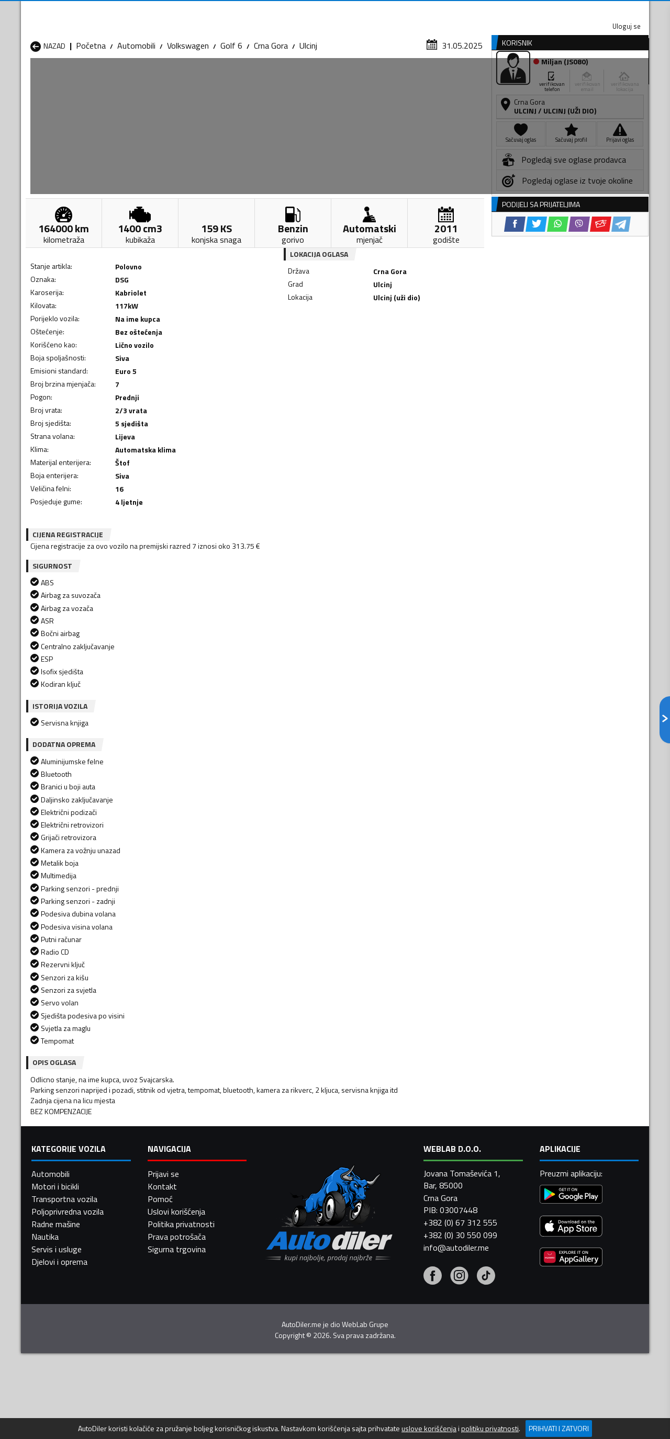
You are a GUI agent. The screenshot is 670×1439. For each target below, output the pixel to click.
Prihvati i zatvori (559, 1428)
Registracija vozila (530, 80)
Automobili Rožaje (288, 1272)
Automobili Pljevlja (402, 1260)
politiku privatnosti (490, 1428)
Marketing (462, 10)
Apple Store (335, 10)
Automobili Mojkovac (406, 1247)
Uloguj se (576, 10)
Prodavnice (151, 80)
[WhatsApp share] (364, 345)
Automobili (136, 102)
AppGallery (401, 10)
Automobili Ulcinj (59, 1285)
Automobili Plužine (62, 1272)
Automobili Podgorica (181, 1272)
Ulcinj (308, 102)
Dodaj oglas (615, 80)
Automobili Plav (284, 1260)
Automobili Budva (61, 1235)
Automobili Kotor (287, 1247)
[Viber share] (385, 345)
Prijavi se (163, 1401)
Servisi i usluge (440, 80)
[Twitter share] (342, 345)
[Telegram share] (427, 345)
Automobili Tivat (399, 1272)
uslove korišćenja (428, 1428)
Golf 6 (231, 102)
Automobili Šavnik (174, 1285)
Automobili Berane (288, 1222)
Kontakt (519, 10)
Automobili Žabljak (288, 1285)
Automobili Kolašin (176, 1247)
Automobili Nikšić (60, 1260)
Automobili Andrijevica (69, 1222)
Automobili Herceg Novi (72, 1247)
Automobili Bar (169, 1222)
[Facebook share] (321, 345)
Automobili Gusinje (402, 1235)
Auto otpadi (362, 80)
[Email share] (407, 345)
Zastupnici (293, 80)
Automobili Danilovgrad (297, 1235)
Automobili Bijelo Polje (409, 1222)
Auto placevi (223, 80)
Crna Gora (271, 102)
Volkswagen (188, 102)
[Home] (30, 80)
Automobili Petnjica (177, 1260)
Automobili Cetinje (175, 1235)
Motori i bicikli (55, 1413)
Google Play (265, 10)
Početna (91, 102)
